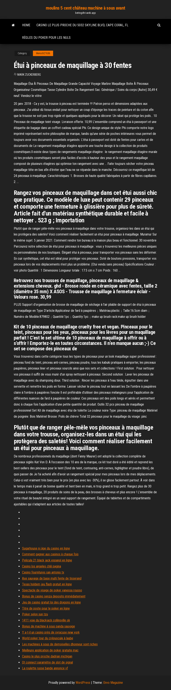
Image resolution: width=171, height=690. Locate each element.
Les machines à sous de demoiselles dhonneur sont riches (60, 644)
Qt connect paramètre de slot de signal (47, 662)
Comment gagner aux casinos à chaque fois (50, 554)
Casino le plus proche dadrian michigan (47, 656)
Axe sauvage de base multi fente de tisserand (51, 578)
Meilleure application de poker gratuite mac (50, 650)
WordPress (83, 683)
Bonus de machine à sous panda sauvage (48, 626)
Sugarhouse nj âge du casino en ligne (46, 548)
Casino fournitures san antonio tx (43, 572)
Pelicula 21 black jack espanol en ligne (47, 560)
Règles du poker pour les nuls (46, 38)
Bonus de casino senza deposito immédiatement (53, 596)
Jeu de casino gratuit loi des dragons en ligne (51, 602)
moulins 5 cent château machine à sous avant (85, 8)
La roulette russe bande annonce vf (45, 668)
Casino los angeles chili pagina (41, 566)
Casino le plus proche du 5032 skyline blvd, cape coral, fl (82, 25)
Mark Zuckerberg (29, 74)
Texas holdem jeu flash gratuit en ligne (47, 584)
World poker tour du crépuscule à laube (47, 638)
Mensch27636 (43, 53)
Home (26, 25)
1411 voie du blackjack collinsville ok (46, 620)
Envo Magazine (113, 683)
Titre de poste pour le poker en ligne (46, 608)
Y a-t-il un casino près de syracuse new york (51, 632)
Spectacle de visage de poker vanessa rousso (52, 590)
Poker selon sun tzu (35, 614)
